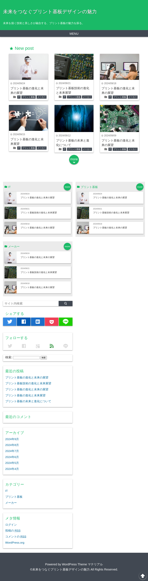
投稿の (13, 530)
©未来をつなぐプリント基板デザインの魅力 (60, 569)
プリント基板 (28, 97)
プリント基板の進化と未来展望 (25, 395)
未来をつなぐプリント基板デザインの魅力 (50, 11)
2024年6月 (12, 457)
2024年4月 (12, 468)
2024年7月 (12, 451)
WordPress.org (14, 542)
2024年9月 (12, 439)
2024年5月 (12, 462)
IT (19, 97)
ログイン (11, 524)
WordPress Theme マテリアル (82, 564)
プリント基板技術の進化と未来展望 (39, 212)
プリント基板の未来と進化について (28, 401)
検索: (8, 357)
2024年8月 (12, 445)
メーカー (41, 97)
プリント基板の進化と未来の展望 (38, 197)
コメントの (15, 536)
